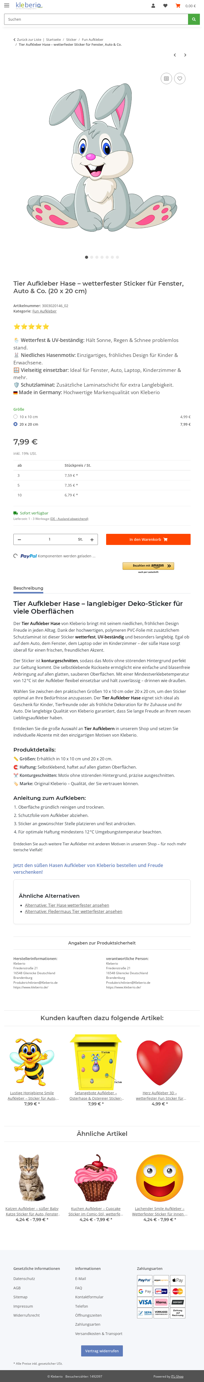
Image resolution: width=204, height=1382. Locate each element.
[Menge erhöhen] (92, 539)
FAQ (78, 1287)
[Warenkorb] (186, 6)
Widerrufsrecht (26, 1315)
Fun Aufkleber (44, 311)
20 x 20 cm (105, 424)
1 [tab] (86, 257)
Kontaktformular (89, 1296)
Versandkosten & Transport (98, 1333)
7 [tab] (117, 257)
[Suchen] (96, 19)
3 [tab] (96, 257)
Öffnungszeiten (88, 1315)
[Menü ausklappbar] (6, 3)
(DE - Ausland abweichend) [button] (69, 519)
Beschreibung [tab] (28, 588)
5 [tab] (107, 257)
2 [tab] (91, 257)
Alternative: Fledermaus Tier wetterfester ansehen (73, 911)
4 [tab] (102, 257)
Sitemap (20, 1296)
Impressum (23, 1306)
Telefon (81, 1306)
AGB (17, 1287)
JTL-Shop (177, 1376)
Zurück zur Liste (29, 39)
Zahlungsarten (87, 1324)
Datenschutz (24, 1278)
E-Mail (80, 1278)
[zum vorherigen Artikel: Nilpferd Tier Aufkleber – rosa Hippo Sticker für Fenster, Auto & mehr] (174, 54)
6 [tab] (112, 257)
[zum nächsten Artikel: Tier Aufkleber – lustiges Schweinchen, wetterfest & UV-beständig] (185, 54)
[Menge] (49, 539)
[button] (153, 6)
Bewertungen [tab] (66, 588)
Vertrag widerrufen (102, 1350)
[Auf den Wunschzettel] (179, 78)
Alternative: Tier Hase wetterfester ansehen (67, 905)
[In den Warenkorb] (148, 539)
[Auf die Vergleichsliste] (166, 78)
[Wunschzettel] (165, 6)
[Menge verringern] (19, 539)
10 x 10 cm (105, 416)
